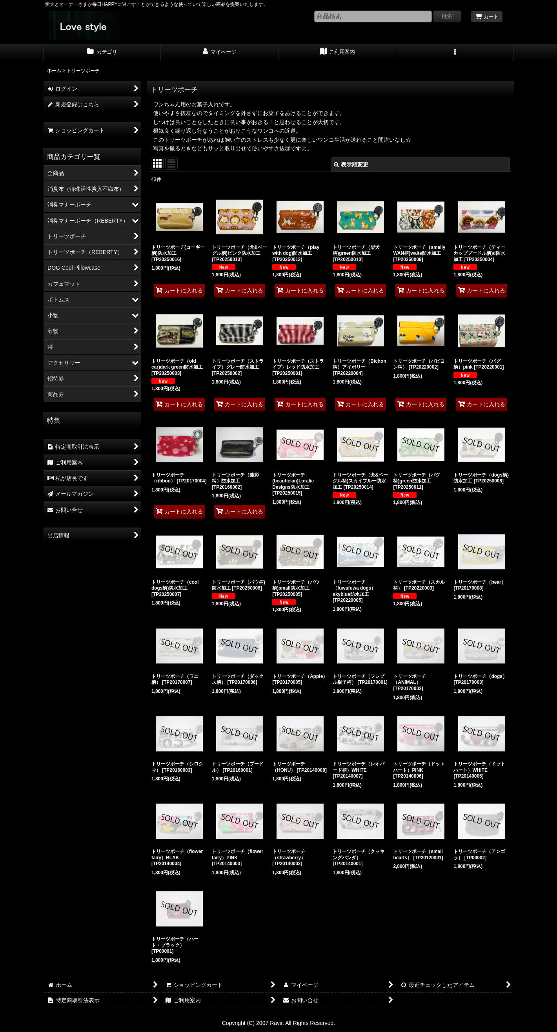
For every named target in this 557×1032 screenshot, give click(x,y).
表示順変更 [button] (351, 164)
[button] (455, 52)
